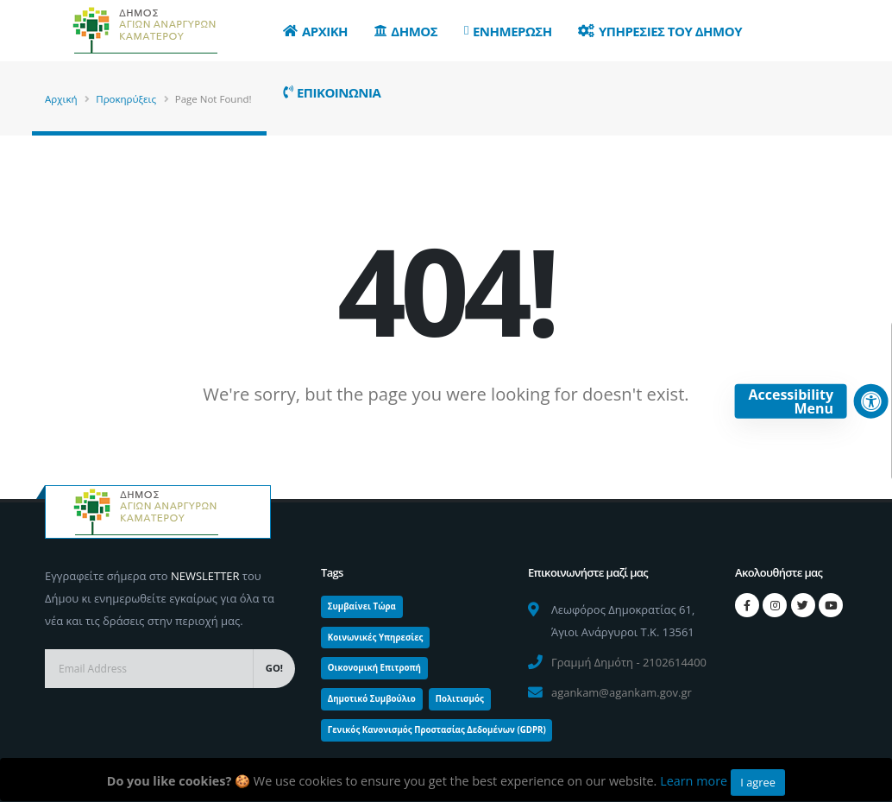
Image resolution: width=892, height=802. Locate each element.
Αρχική (61, 98)
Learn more (693, 781)
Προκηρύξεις (126, 98)
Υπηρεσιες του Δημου (660, 31)
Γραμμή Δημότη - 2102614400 (629, 662)
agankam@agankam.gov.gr (621, 692)
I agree (758, 782)
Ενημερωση (508, 31)
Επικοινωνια (331, 92)
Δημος (405, 31)
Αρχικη (315, 31)
